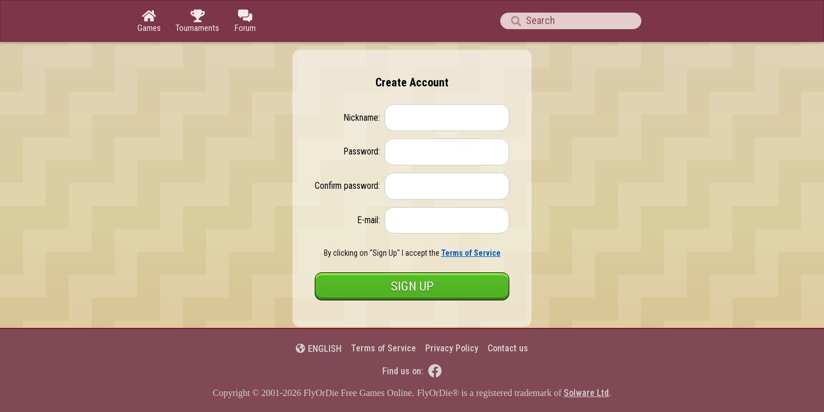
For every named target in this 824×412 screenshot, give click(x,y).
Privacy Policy (451, 348)
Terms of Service (383, 348)
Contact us (508, 348)
